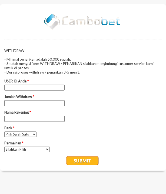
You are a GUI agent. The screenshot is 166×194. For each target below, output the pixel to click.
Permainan (13, 143)
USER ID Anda (16, 81)
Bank (9, 128)
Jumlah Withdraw (19, 97)
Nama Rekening (17, 112)
